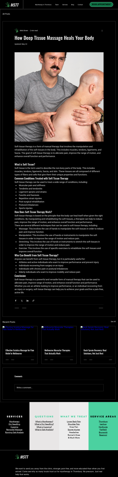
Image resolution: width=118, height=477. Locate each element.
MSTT (24, 457)
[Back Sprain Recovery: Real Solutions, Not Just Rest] (98, 336)
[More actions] (102, 30)
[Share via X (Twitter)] (21, 300)
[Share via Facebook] (16, 300)
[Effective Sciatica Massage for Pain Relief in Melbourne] (20, 336)
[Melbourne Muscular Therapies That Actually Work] (59, 336)
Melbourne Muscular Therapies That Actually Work (57, 352)
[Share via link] (33, 300)
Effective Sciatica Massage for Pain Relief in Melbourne (20, 352)
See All (113, 322)
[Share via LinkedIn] (27, 300)
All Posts (6, 14)
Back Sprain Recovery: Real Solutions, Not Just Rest (95, 352)
